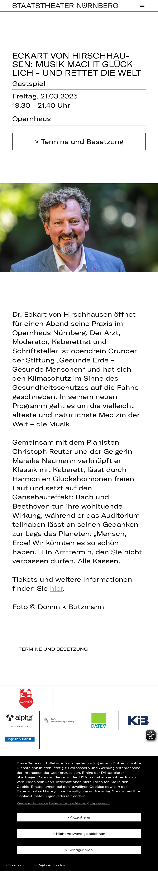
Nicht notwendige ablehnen (80, 833)
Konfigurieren (80, 850)
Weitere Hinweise (32, 803)
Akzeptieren (80, 817)
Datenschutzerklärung (68, 803)
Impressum (100, 803)
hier (56, 588)
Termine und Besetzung (82, 141)
